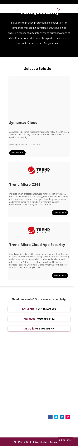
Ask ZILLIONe (65, 440)
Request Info (17, 152)
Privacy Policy (40, 442)
